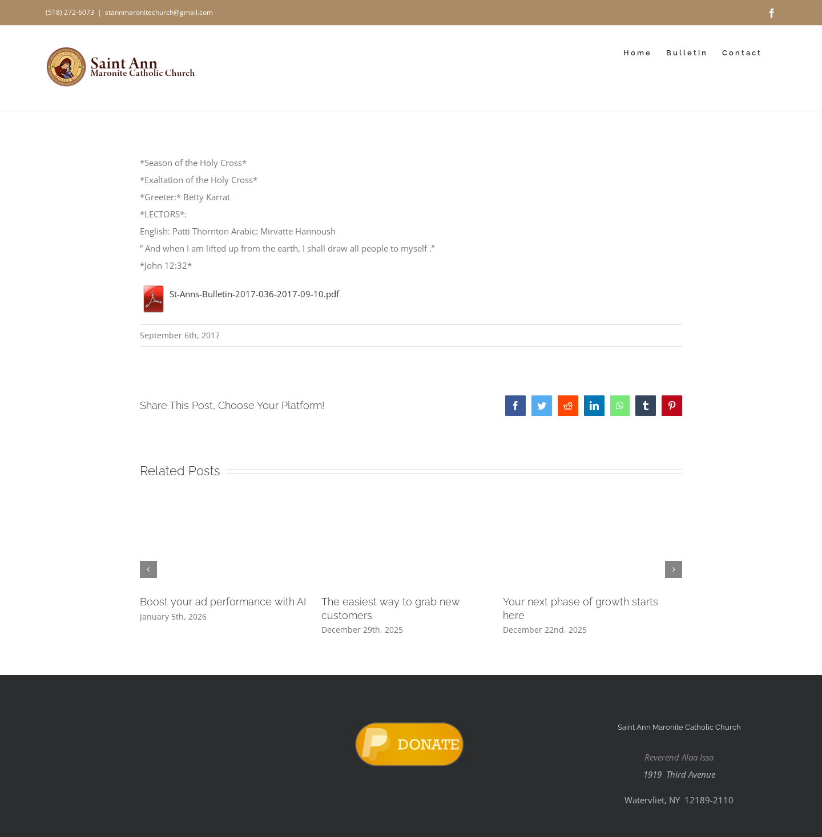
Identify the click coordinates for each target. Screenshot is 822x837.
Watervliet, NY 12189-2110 (679, 800)
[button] (148, 569)
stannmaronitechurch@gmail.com (159, 12)
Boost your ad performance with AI (223, 602)
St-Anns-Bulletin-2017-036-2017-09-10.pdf (239, 294)
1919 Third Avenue (679, 774)
